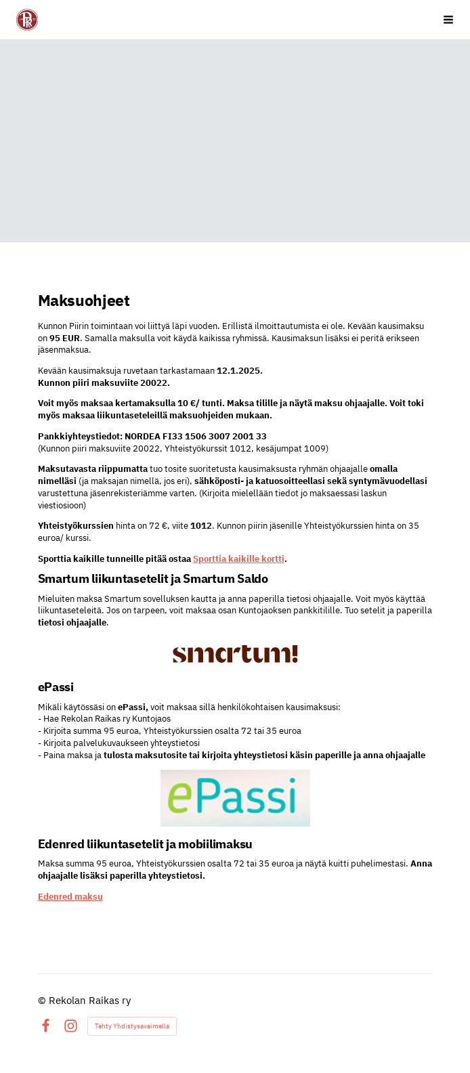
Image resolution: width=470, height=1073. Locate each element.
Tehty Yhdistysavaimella (132, 1026)
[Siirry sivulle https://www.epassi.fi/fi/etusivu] (235, 798)
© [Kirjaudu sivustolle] (43, 1000)
